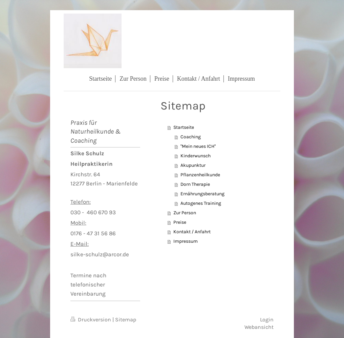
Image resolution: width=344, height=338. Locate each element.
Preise (179, 222)
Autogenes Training (200, 203)
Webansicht (259, 327)
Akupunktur (193, 165)
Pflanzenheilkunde (200, 175)
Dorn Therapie (195, 184)
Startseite (183, 127)
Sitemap (125, 320)
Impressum (185, 241)
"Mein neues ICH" (198, 146)
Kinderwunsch (195, 156)
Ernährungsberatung (202, 194)
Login (267, 320)
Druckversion (91, 320)
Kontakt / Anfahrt (192, 232)
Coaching (190, 137)
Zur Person (184, 213)
